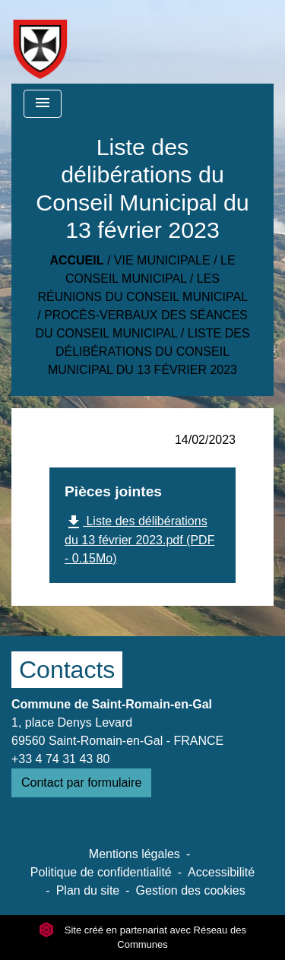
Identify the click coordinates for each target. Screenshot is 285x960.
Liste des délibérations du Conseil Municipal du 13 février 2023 (149, 351)
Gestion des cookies (190, 890)
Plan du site (88, 890)
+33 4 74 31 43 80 (60, 758)
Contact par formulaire (81, 782)
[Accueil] (40, 41)
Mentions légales (134, 854)
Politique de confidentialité (101, 872)
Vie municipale (162, 260)
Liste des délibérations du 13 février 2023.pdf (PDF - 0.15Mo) (139, 539)
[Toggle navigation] (43, 104)
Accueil (76, 260)
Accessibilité (221, 872)
